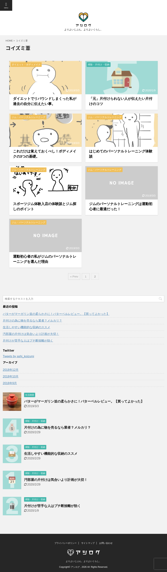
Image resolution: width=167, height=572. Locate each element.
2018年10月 (11, 376)
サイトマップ (88, 543)
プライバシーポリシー (65, 543)
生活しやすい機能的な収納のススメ (26, 327)
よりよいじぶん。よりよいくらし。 (83, 561)
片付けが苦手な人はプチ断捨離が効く (28, 340)
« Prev (74, 276)
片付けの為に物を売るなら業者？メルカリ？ (32, 320)
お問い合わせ (106, 543)
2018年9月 (10, 383)
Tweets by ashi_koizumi (18, 356)
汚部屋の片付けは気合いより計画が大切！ (31, 333)
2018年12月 (11, 369)
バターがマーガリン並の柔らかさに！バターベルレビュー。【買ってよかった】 (56, 313)
